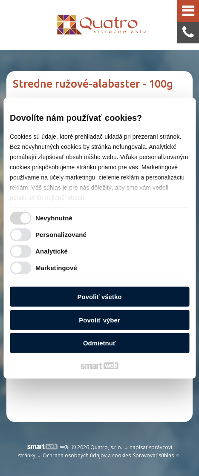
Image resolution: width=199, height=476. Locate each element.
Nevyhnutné (53, 218)
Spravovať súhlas (153, 455)
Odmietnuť (99, 343)
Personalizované (61, 234)
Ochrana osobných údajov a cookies (87, 455)
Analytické (51, 251)
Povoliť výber (99, 320)
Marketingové (56, 267)
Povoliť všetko (100, 296)
